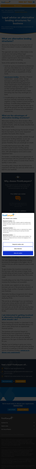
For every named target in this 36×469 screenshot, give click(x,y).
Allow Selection (18, 248)
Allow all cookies (18, 253)
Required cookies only (18, 244)
